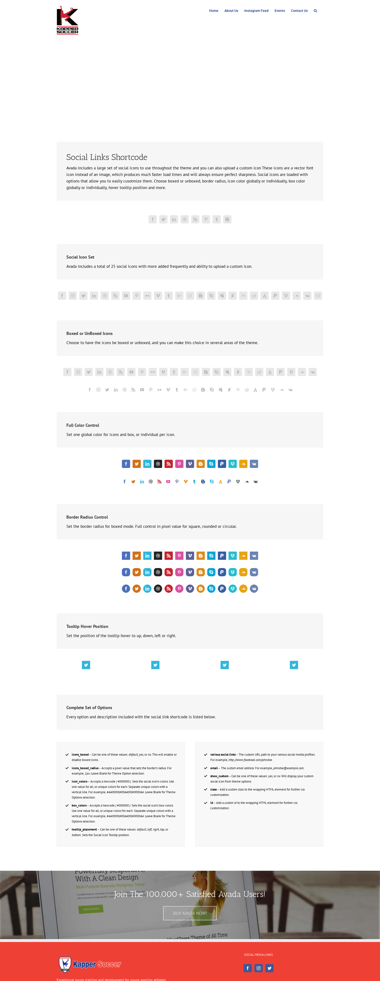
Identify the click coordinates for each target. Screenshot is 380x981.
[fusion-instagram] (73, 296)
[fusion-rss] (195, 219)
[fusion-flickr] (147, 296)
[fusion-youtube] (126, 296)
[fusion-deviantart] (233, 296)
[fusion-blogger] (227, 219)
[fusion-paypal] (275, 296)
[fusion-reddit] (254, 296)
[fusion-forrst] (265, 296)
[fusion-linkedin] (174, 219)
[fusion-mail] (318, 296)
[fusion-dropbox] (286, 296)
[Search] (315, 10)
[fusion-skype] (211, 296)
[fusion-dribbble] (185, 219)
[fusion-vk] (307, 296)
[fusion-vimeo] (158, 296)
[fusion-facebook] (153, 219)
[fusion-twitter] (163, 219)
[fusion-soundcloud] (297, 296)
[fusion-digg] (190, 296)
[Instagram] (258, 968)
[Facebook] (248, 968)
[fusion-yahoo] (243, 296)
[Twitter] (269, 968)
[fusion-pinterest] (206, 219)
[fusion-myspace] (222, 296)
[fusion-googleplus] (179, 296)
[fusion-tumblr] (217, 219)
